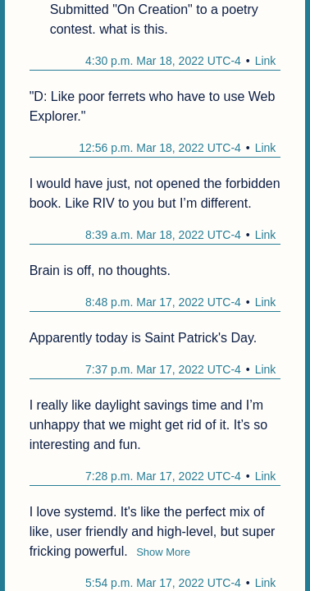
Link (265, 60)
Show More (163, 552)
